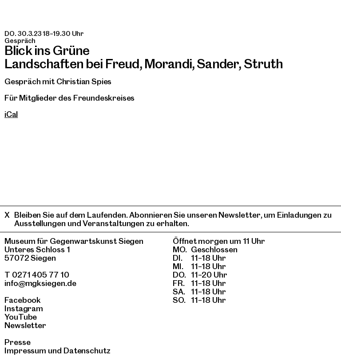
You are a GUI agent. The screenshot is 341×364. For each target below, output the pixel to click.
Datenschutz (87, 350)
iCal (11, 114)
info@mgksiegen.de (40, 283)
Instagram (23, 308)
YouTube (20, 316)
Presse (17, 342)
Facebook (22, 300)
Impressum (25, 350)
